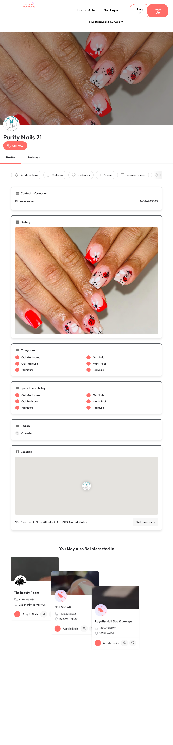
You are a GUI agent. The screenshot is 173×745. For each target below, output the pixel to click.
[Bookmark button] (52, 614)
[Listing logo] (11, 124)
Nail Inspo (111, 10)
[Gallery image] (86, 280)
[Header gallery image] (86, 78)
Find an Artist (87, 10)
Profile (10, 157)
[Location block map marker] (86, 486)
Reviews (35, 157)
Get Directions (145, 522)
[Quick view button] (44, 614)
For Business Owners (105, 22)
